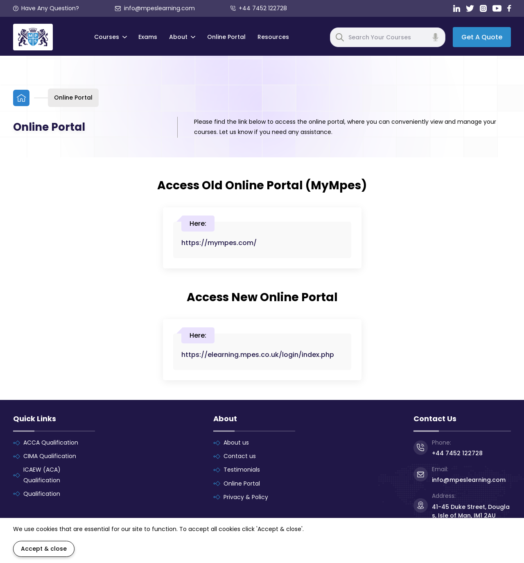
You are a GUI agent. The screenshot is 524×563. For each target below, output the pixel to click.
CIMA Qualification (49, 456)
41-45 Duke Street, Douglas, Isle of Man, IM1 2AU (471, 511)
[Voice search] (435, 37)
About (182, 37)
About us (236, 442)
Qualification (41, 494)
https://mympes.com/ (219, 242)
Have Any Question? (46, 8)
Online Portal (226, 37)
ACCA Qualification (50, 442)
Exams (147, 37)
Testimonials (242, 469)
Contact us (240, 456)
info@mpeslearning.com (155, 8)
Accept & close (44, 549)
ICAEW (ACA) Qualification (42, 474)
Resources (273, 37)
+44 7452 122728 (258, 8)
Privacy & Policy (246, 497)
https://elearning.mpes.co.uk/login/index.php (257, 354)
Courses (110, 37)
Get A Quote (481, 37)
